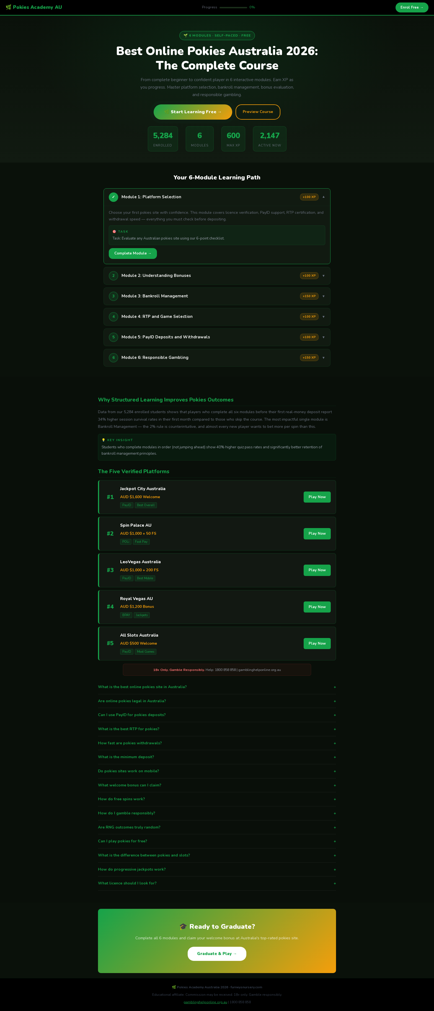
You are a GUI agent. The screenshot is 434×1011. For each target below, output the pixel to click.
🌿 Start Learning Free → (193, 112)
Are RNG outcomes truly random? (217, 827)
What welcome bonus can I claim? (217, 785)
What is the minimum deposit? (217, 757)
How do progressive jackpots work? (217, 869)
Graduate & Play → (217, 953)
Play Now (317, 497)
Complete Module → (132, 253)
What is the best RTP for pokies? (217, 729)
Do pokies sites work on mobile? (217, 771)
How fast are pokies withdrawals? (217, 743)
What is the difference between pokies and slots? (217, 855)
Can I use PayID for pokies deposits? (217, 715)
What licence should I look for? (217, 883)
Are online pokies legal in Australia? (217, 701)
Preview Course (258, 111)
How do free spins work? (217, 799)
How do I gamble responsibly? (217, 813)
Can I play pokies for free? (217, 841)
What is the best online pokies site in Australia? (217, 687)
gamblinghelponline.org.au (205, 1002)
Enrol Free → (412, 7)
